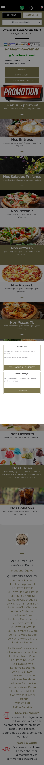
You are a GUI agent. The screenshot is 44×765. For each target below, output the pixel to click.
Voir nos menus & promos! (22, 367)
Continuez (22, 390)
